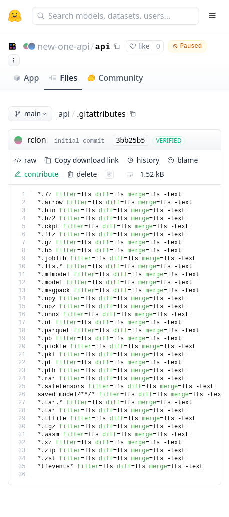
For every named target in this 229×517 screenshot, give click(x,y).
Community (115, 77)
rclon (36, 139)
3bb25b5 (130, 140)
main (31, 113)
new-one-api (63, 46)
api (103, 47)
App (26, 77)
